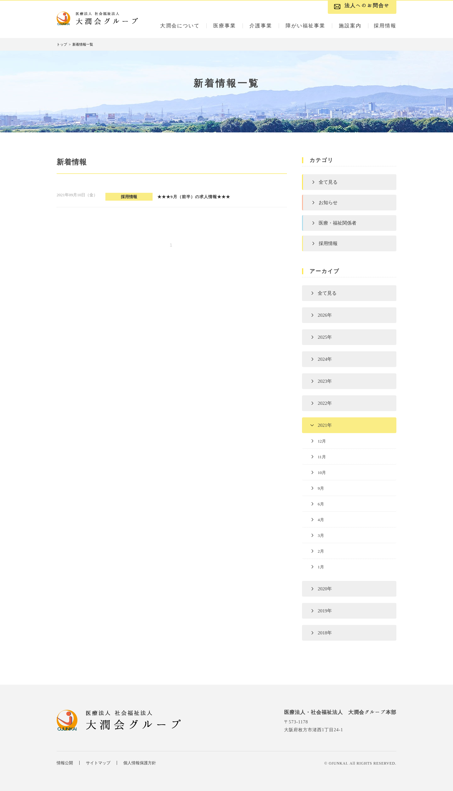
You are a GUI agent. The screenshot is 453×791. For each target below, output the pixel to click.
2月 (321, 551)
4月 (321, 519)
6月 (321, 504)
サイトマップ (98, 762)
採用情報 (328, 243)
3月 (321, 535)
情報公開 (65, 762)
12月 (322, 441)
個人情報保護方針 (139, 762)
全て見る (328, 182)
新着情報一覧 (82, 44)
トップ (62, 44)
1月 (321, 567)
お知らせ (328, 202)
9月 (321, 488)
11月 (322, 456)
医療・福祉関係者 (337, 223)
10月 (322, 472)
